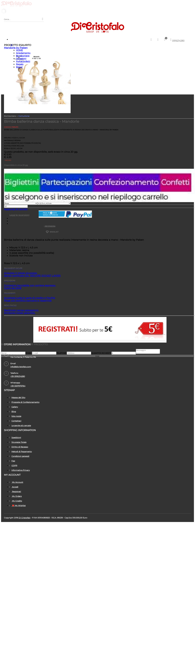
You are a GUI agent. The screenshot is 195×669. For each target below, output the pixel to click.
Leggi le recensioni (19, 215)
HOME (19, 50)
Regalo (19, 64)
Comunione (23, 116)
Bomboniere (22, 56)
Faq (12, 461)
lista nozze (15, 416)
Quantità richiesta (101, 354)
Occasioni (21, 58)
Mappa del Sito (17, 397)
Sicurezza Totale (17, 442)
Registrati (15, 491)
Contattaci (15, 421)
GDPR (13, 465)
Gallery (13, 407)
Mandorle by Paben (16, 47)
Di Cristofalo (24, 518)
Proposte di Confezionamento (24, 402)
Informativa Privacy (19, 470)
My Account (16, 482)
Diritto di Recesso (18, 447)
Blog (12, 411)
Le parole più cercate (20, 425)
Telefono (61, 354)
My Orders (15, 496)
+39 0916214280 (17, 376)
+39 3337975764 (17, 386)
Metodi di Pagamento (20, 451)
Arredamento (23, 53)
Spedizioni (15, 437)
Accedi (13, 487)
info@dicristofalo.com (20, 367)
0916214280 (178, 40)
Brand (19, 67)
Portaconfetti (23, 61)
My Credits (15, 501)
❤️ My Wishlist (17, 505)
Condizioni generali (19, 456)
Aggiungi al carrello (15, 209)
